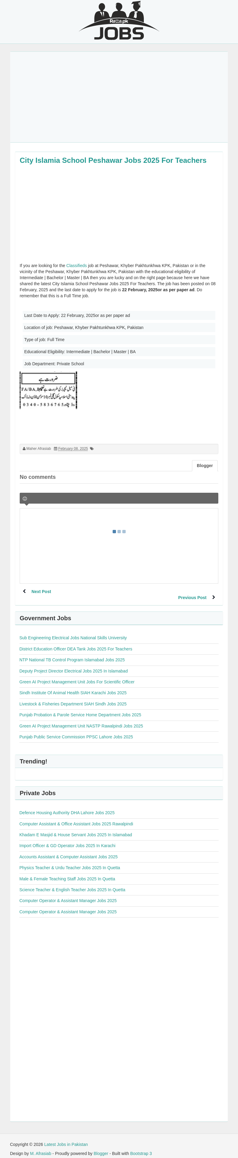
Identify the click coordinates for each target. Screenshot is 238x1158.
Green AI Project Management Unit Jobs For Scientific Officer (76, 675)
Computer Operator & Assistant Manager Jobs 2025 (68, 894)
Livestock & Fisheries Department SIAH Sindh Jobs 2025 (73, 697)
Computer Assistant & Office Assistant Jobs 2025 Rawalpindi (76, 817)
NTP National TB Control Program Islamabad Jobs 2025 (72, 653)
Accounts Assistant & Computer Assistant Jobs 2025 (68, 850)
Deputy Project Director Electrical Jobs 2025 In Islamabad (73, 665)
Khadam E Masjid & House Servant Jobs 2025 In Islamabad (75, 828)
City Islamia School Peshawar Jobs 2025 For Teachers (113, 160)
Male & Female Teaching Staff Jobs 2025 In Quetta (67, 872)
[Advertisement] (119, 97)
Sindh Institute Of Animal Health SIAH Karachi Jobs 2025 (73, 686)
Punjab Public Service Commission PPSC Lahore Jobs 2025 (76, 730)
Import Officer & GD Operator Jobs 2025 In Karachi (67, 839)
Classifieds (76, 265)
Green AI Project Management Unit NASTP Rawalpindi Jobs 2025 (81, 720)
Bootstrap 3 (141, 1147)
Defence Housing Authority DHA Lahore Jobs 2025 (66, 806)
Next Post (41, 591)
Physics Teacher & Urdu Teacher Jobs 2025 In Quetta (69, 861)
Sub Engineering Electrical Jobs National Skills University (73, 631)
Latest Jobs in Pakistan (66, 1138)
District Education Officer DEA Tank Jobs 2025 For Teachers (75, 642)
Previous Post (192, 591)
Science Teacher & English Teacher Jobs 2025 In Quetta (72, 883)
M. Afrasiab (40, 1147)
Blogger (101, 1147)
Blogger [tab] (205, 465)
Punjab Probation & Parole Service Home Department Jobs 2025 (80, 708)
